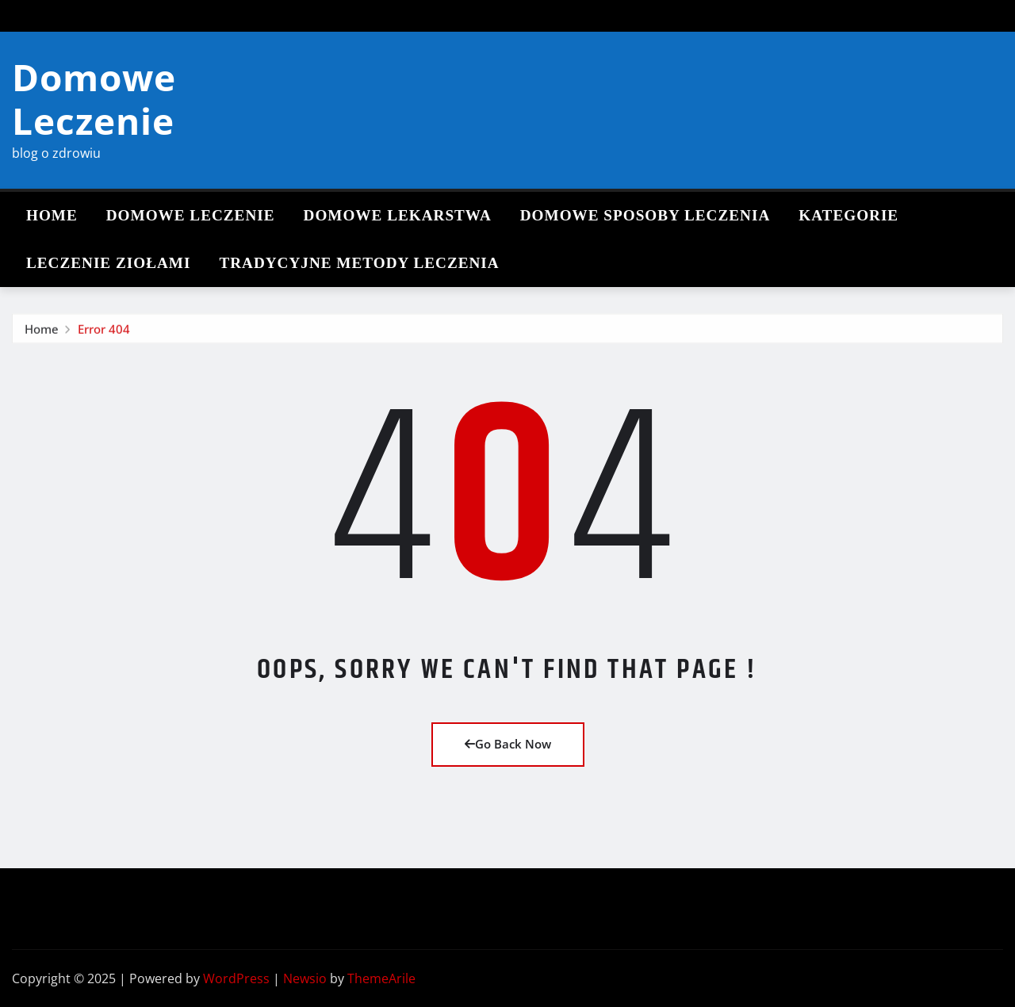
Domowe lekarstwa (398, 215)
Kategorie (848, 215)
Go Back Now (508, 744)
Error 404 (104, 337)
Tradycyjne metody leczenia (359, 263)
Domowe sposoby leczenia (645, 215)
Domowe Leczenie (94, 98)
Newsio (305, 978)
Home (52, 215)
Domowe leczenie (190, 215)
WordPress (236, 978)
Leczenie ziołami (108, 263)
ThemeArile (381, 978)
